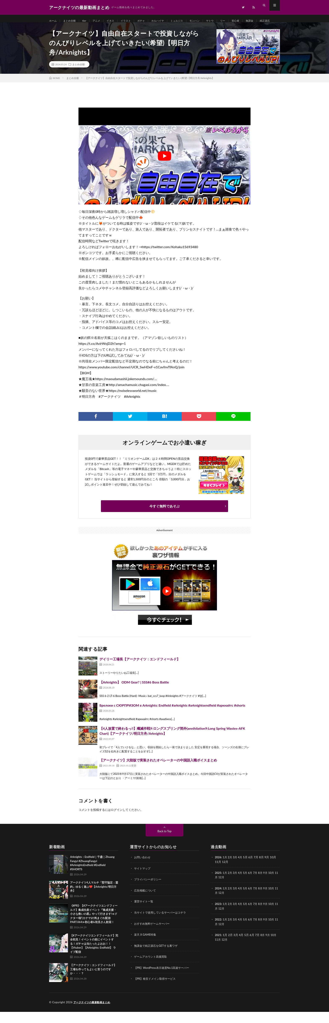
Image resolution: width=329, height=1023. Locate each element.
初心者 (253, 21)
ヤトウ (225, 21)
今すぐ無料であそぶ (164, 519)
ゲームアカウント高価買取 (151, 968)
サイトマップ (143, 881)
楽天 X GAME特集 (146, 946)
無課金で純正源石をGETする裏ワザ (157, 957)
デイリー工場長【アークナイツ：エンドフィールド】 (139, 672)
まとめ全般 (71, 21)
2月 (230, 870)
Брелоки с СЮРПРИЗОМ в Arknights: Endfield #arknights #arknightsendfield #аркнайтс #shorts (172, 718)
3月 (236, 870)
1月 (225, 870)
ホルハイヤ (168, 21)
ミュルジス (189, 21)
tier (88, 21)
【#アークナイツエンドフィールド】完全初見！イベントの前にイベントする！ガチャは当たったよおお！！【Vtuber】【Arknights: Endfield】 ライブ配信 (94, 956)
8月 (263, 885)
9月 (268, 885)
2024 (218, 900)
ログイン (117, 822)
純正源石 (58, 28)
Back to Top (164, 844)
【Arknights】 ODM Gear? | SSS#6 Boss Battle (134, 695)
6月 (252, 885)
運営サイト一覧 (144, 913)
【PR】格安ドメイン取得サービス (156, 990)
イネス (116, 21)
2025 (218, 885)
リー (240, 21)
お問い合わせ (143, 870)
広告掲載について (146, 903)
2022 (218, 931)
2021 (218, 946)
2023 (218, 916)
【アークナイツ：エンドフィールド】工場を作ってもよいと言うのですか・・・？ (93, 982)
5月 (247, 885)
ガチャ (149, 21)
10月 (275, 885)
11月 (218, 889)
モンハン (209, 21)
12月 (225, 889)
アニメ (101, 21)
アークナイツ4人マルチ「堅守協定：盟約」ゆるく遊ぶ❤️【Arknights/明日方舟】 (94, 899)
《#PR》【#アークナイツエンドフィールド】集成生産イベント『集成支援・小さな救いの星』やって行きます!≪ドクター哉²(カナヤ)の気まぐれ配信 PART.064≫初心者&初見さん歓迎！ (94, 926)
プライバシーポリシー (148, 892)
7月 (258, 885)
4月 (241, 870)
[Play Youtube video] (164, 168)
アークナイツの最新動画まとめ (93, 1013)
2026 (218, 870)
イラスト (133, 21)
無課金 (268, 21)
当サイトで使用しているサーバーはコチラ (162, 924)
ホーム (53, 21)
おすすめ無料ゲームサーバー (153, 935)
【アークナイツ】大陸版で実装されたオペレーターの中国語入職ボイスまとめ (158, 773)
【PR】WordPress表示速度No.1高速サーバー (163, 979)
